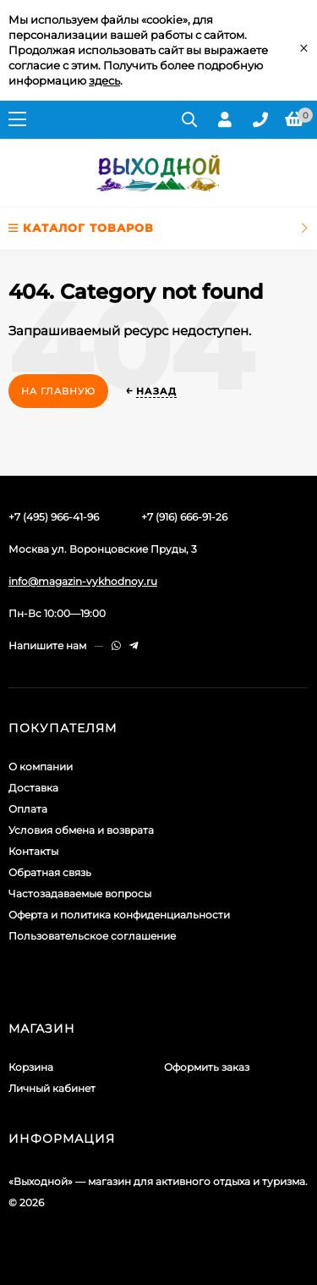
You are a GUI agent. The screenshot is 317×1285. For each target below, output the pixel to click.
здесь (104, 80)
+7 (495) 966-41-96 (53, 516)
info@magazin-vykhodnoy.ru (82, 581)
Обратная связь (49, 872)
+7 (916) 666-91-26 (184, 516)
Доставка (33, 787)
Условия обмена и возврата (81, 830)
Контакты (33, 851)
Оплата (27, 808)
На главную (58, 391)
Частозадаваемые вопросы (79, 893)
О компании (40, 766)
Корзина (30, 1067)
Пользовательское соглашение (92, 935)
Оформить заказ (206, 1067)
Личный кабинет (52, 1088)
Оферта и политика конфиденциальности (119, 914)
